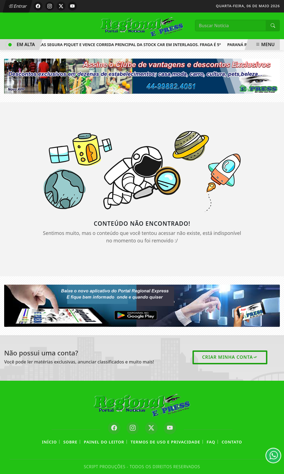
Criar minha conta (230, 357)
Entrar (17, 6)
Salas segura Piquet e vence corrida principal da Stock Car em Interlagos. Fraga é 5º (129, 44)
